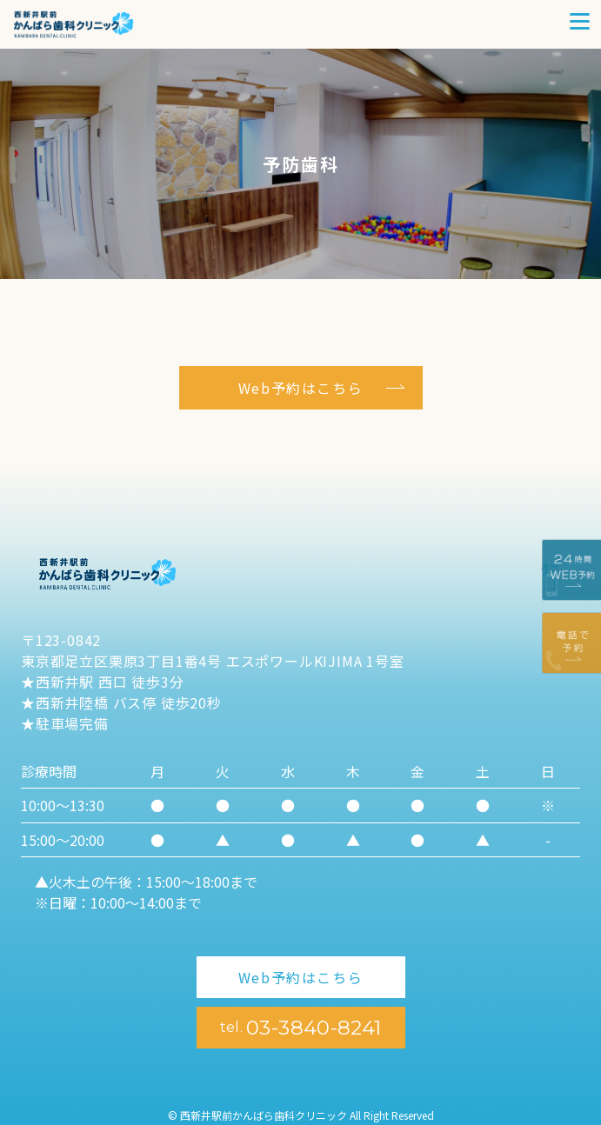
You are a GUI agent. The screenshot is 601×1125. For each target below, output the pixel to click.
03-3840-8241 (301, 1027)
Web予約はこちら (300, 387)
